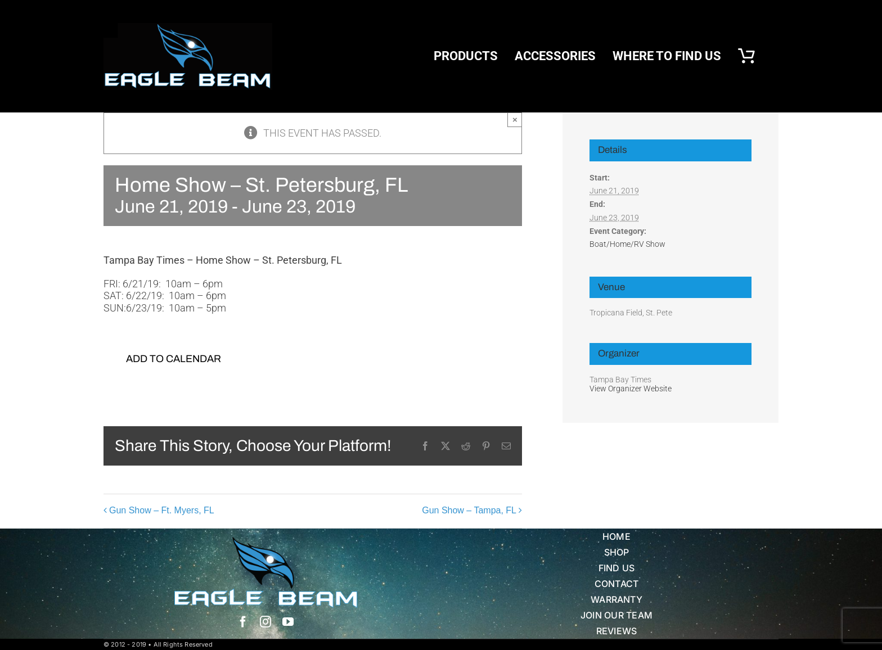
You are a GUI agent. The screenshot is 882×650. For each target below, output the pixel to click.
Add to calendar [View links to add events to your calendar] (173, 358)
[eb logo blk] (188, 28)
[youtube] (288, 622)
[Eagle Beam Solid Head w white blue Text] (265, 542)
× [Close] (515, 119)
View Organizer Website (631, 388)
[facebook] (243, 622)
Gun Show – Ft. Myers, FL (161, 510)
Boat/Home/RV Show (627, 244)
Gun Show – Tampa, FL (469, 510)
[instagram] (265, 622)
